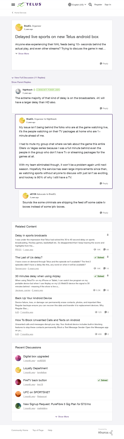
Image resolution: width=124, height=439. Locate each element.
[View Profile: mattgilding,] (18, 406)
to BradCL (51, 194)
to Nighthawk (50, 119)
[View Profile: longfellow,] (18, 370)
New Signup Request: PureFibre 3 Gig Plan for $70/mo (57, 404)
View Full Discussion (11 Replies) (28, 77)
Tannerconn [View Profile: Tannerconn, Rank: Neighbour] (20, 268)
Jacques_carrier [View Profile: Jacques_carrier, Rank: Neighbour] (22, 290)
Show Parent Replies (21, 82)
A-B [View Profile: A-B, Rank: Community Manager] (17, 312)
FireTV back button (35, 380)
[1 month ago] (29, 360)
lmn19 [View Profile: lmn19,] (40, 384)
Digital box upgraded (36, 356)
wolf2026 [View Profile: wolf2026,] (41, 360)
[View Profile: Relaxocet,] (18, 394)
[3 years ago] (33, 268)
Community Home (19, 430)
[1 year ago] (27, 249)
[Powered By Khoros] (105, 432)
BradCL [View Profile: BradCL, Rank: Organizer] (27, 26)
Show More (22, 53)
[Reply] (104, 64)
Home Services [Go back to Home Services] (18, 12)
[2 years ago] (37, 290)
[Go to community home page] (29, 4)
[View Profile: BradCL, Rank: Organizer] (19, 27)
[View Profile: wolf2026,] (18, 358)
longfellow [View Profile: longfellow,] (42, 372)
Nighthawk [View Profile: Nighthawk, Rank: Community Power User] (27, 89)
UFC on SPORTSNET (36, 392)
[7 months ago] (26, 312)
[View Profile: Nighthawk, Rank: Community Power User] (18, 91)
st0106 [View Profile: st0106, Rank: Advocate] (33, 194)
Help (50, 430)
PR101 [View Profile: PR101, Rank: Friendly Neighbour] (18, 249)
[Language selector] (77, 4)
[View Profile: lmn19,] (18, 382)
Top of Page (38, 430)
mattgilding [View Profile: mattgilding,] (42, 408)
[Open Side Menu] (13, 4)
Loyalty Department (35, 368)
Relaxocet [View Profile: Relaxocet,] (42, 396)
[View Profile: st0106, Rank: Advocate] (25, 196)
